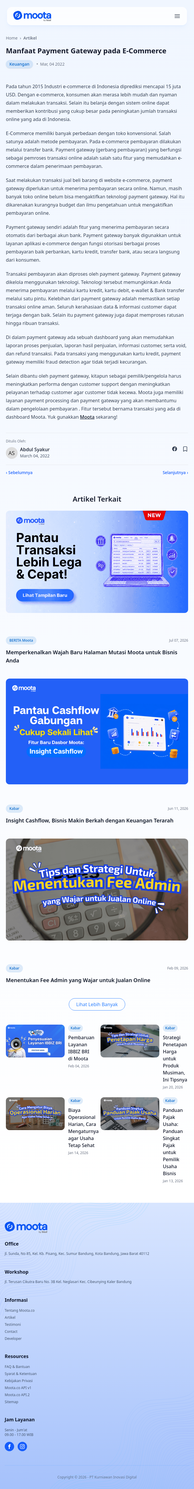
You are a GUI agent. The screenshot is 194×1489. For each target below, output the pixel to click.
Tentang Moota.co (20, 1310)
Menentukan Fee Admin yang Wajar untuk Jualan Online (78, 980)
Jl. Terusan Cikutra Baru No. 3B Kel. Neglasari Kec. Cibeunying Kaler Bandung (68, 1281)
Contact (11, 1331)
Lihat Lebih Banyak (97, 1004)
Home (12, 38)
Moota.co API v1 (18, 1387)
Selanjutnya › (175, 472)
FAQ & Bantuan (17, 1366)
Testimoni (13, 1324)
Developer (13, 1338)
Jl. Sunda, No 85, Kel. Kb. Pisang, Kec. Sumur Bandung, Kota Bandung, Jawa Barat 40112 (77, 1253)
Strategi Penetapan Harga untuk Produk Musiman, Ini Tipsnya (175, 1058)
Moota (87, 417)
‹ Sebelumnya (19, 472)
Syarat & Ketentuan (21, 1373)
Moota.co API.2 (17, 1394)
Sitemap (11, 1401)
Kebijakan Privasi (19, 1380)
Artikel (30, 38)
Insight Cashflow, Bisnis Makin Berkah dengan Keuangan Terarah (89, 820)
